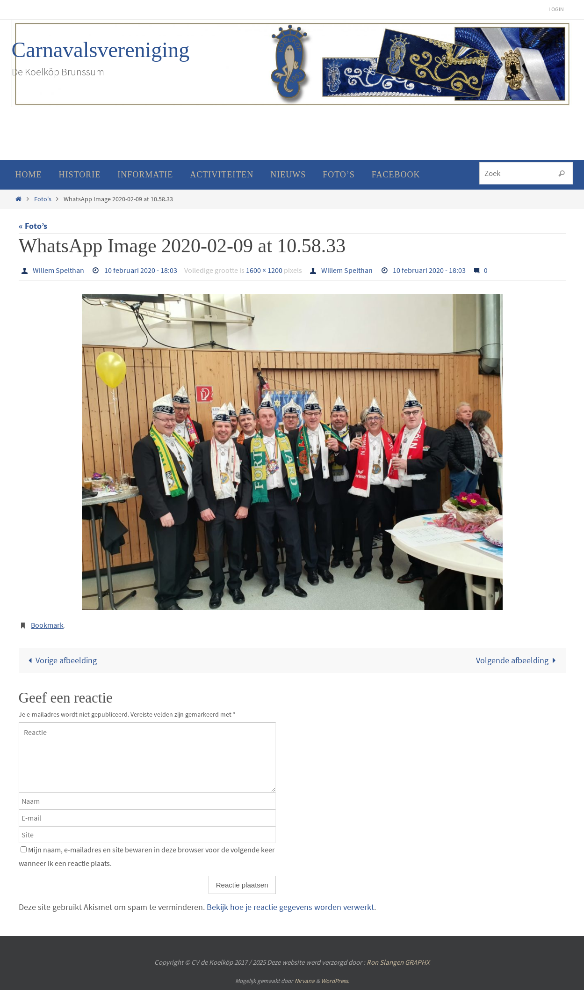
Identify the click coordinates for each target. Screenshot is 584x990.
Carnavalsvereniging (101, 50)
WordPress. (335, 981)
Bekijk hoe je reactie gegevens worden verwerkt (290, 907)
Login (556, 9)
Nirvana (305, 981)
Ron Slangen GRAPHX (398, 962)
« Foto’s (33, 225)
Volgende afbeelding (518, 660)
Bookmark (47, 625)
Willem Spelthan (58, 270)
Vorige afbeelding (60, 660)
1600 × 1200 (264, 270)
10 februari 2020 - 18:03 (140, 270)
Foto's (42, 199)
